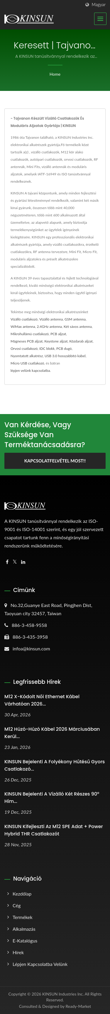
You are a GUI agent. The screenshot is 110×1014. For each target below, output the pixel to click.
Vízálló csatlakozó (24, 319)
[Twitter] (15, 562)
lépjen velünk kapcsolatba (30, 370)
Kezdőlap (22, 893)
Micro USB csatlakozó (27, 363)
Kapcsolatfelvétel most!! (55, 460)
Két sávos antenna (78, 326)
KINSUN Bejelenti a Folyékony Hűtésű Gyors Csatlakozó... (54, 765)
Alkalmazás (24, 929)
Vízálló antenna (51, 319)
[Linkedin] (23, 562)
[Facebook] (7, 562)
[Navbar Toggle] (100, 19)
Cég (17, 905)
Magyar (99, 4)
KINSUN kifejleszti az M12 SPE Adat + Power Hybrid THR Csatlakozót (53, 830)
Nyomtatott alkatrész (27, 356)
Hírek (18, 952)
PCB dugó (64, 348)
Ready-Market (78, 1006)
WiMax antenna (23, 326)
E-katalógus (25, 940)
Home (55, 74)
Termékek (23, 917)
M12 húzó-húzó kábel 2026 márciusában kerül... (52, 733)
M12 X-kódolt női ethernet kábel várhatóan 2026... (41, 700)
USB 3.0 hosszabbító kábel (65, 356)
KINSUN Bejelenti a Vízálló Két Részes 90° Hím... (51, 798)
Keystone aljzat (55, 341)
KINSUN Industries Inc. (63, 993)
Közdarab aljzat (81, 341)
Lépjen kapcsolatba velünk (40, 964)
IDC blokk (47, 348)
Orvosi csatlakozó (24, 348)
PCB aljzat (58, 334)
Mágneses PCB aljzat (27, 341)
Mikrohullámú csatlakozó (30, 334)
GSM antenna (75, 319)
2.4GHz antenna (49, 326)
